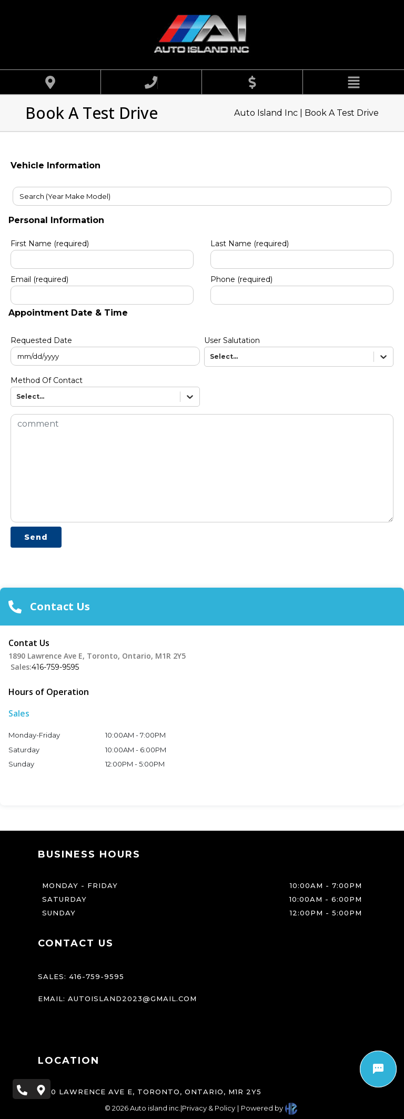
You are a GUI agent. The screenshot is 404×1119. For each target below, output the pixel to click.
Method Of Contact (47, 380)
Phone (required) (241, 279)
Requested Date (41, 340)
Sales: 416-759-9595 (81, 976)
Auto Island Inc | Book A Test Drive (306, 113)
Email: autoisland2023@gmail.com (117, 998)
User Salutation (232, 340)
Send (36, 537)
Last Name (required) (249, 243)
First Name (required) (50, 243)
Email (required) (39, 279)
